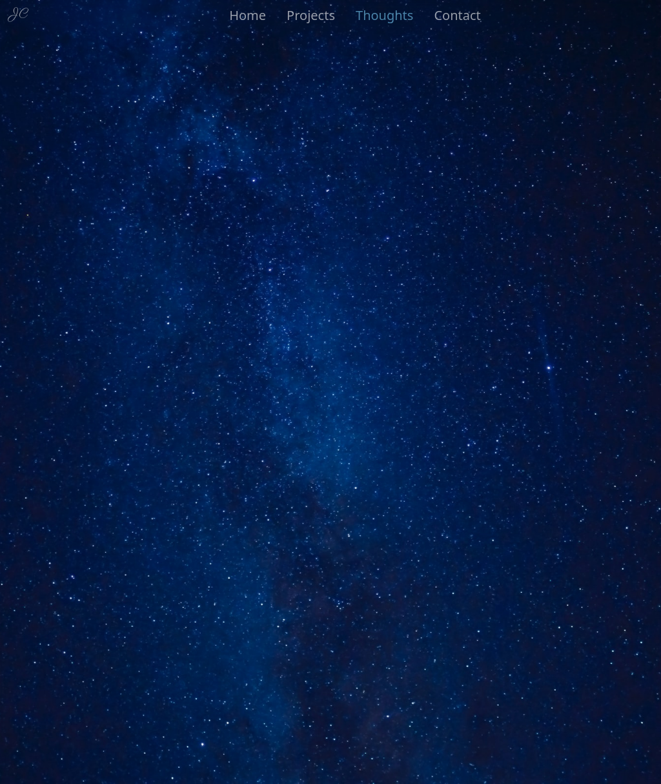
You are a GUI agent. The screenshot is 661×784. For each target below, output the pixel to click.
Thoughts (384, 15)
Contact (457, 15)
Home (247, 15)
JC (19, 14)
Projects (311, 15)
